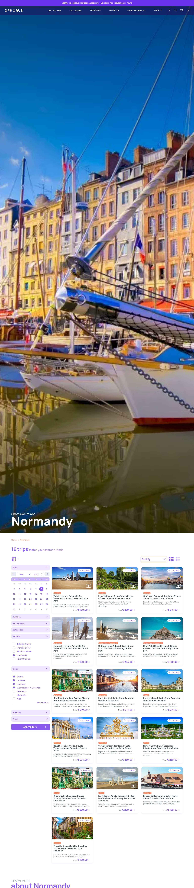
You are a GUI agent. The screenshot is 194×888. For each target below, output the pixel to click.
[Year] (37, 574)
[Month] (23, 574)
